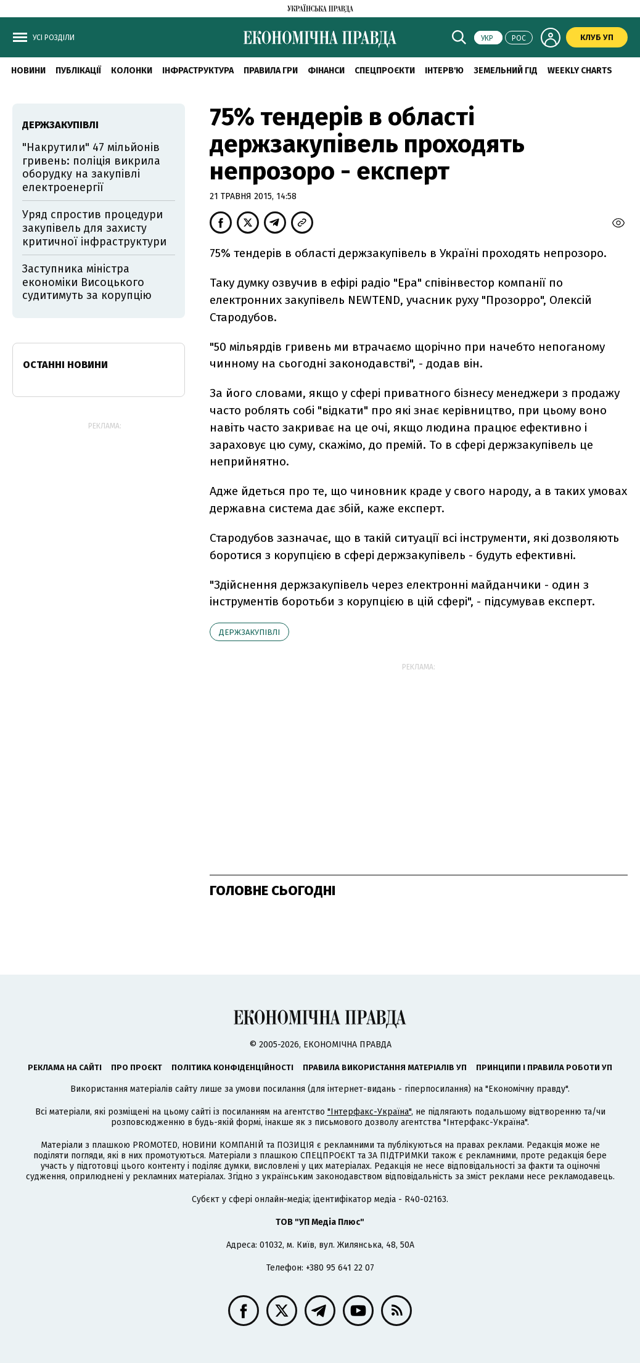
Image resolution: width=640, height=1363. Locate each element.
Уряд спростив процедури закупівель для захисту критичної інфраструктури (94, 228)
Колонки (131, 70)
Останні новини (65, 364)
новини (28, 70)
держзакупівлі (249, 632)
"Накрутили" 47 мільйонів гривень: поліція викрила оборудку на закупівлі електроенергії (91, 167)
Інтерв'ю (444, 70)
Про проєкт (136, 1067)
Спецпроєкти (385, 70)
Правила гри (271, 70)
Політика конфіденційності (232, 1067)
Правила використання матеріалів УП (385, 1067)
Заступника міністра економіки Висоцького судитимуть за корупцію (87, 282)
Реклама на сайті (65, 1067)
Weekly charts (580, 70)
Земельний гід (506, 70)
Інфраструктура (198, 70)
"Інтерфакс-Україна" (369, 1112)
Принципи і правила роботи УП (544, 1067)
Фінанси (326, 70)
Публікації (78, 70)
